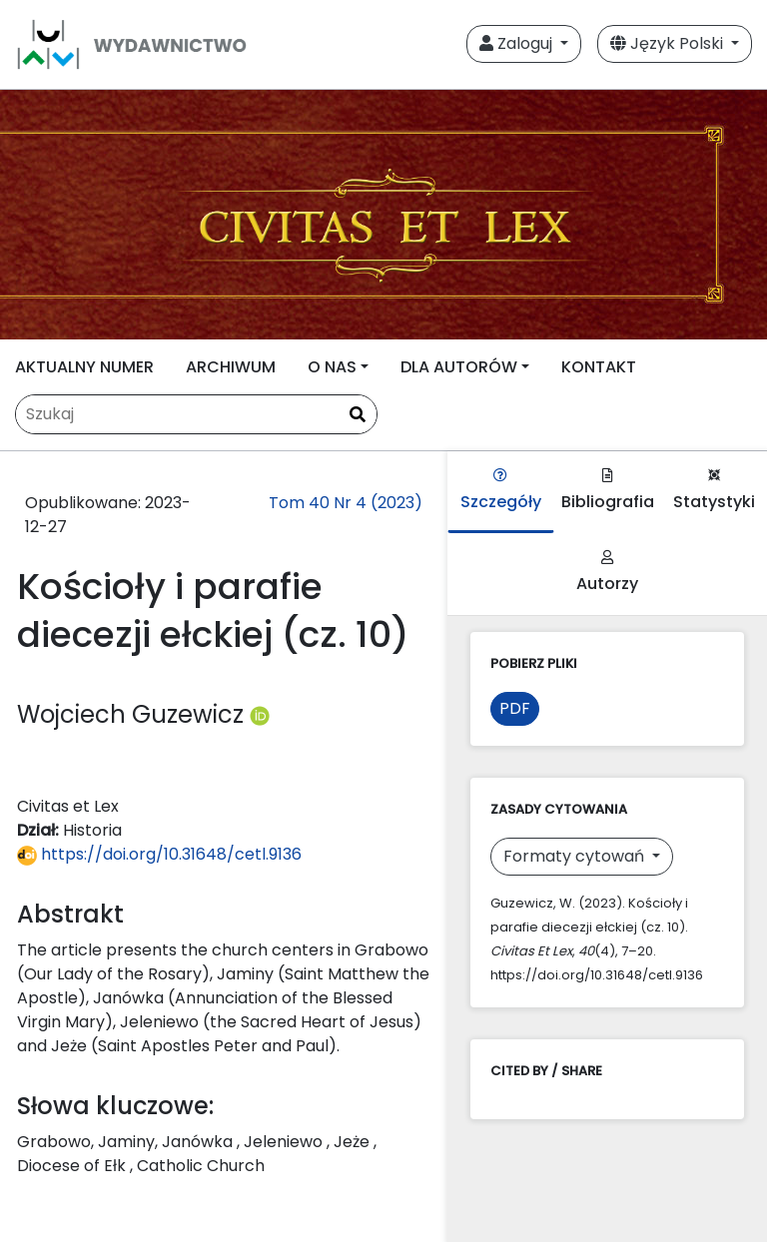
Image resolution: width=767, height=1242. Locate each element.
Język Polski (668, 43)
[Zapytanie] (196, 414)
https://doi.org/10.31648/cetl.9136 (159, 854)
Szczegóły (500, 490)
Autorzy (607, 572)
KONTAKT (598, 366)
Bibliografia (607, 490)
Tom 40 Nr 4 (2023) (345, 502)
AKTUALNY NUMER (84, 366)
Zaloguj (517, 43)
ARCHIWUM (231, 366)
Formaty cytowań (575, 856)
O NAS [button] (332, 366)
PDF (514, 708)
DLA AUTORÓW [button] (458, 366)
